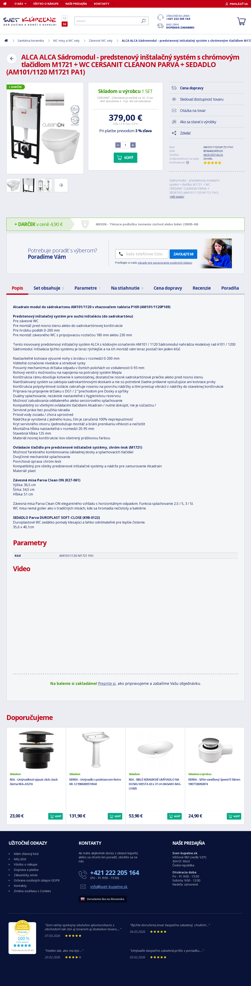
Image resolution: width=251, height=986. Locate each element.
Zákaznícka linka (180, 17)
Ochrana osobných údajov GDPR (37, 880)
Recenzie (202, 288)
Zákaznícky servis (26, 875)
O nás (18, 4)
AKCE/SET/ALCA (213, 155)
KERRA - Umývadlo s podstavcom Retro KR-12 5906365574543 (95, 781)
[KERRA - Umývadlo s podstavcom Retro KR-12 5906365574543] (95, 750)
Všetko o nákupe (45, 4)
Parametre (87, 288)
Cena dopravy (168, 288)
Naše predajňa (76, 4)
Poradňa (230, 288)
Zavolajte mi (183, 254)
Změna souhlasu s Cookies (32, 891)
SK (64, 24)
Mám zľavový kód (26, 854)
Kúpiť (128, 157)
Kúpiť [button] (58, 816)
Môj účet (20, 859)
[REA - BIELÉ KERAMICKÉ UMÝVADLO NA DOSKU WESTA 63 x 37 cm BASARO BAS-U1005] (155, 750)
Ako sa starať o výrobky (198, 121)
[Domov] (7, 3)
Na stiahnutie (127, 288)
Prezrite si (107, 683)
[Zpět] (11, 58)
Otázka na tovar (193, 110)
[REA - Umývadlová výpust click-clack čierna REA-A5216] (36, 750)
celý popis (177, 197)
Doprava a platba (26, 870)
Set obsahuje (49, 288)
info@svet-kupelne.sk (109, 886)
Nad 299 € (180, 26)
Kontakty (101, 4)
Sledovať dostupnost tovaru (201, 99)
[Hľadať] (111, 21)
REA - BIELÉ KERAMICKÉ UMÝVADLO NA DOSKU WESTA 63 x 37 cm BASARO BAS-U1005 (155, 783)
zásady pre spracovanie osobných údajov (165, 263)
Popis (17, 288)
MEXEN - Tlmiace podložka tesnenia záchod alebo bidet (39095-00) (147, 224)
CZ (64, 18)
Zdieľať (185, 133)
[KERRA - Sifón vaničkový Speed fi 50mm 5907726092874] (214, 750)
